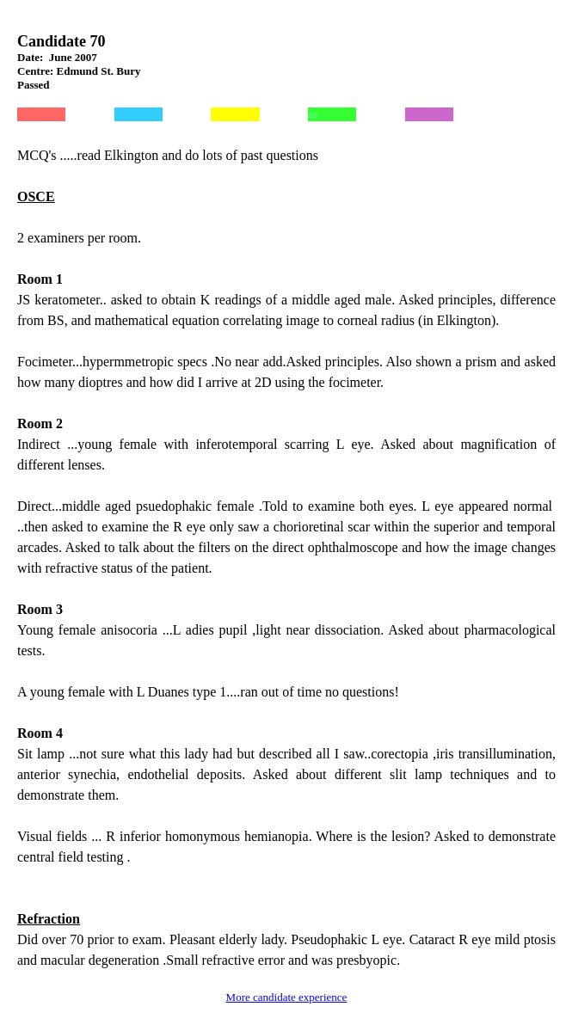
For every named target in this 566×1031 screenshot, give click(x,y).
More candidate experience (287, 997)
